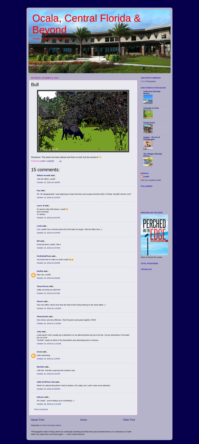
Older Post (129, 419)
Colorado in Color (151, 108)
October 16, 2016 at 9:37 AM (48, 293)
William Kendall (43, 175)
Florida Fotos (149, 123)
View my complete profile (151, 180)
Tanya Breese (43, 286)
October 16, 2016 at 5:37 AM (48, 248)
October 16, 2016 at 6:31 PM (48, 374)
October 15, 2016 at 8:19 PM (48, 233)
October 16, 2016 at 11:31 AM (49, 344)
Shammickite (42, 316)
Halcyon (40, 397)
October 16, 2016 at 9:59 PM (48, 389)
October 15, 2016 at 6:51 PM (48, 218)
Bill (38, 241)
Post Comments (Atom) (51, 425)
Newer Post (37, 419)
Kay (38, 191)
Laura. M (40, 206)
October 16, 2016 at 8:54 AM (48, 263)
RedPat (40, 271)
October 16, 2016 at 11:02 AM (49, 308)
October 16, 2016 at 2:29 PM (48, 359)
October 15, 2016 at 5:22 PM (48, 198)
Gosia (39, 352)
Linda (39, 226)
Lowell (146, 177)
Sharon (40, 301)
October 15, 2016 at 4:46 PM (48, 182)
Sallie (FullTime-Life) (46, 382)
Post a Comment (41, 409)
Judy (39, 332)
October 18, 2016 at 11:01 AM (49, 404)
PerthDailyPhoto (44, 256)
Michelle (40, 367)
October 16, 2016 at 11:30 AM (49, 323)
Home (83, 419)
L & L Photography (148, 81)
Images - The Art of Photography (151, 138)
